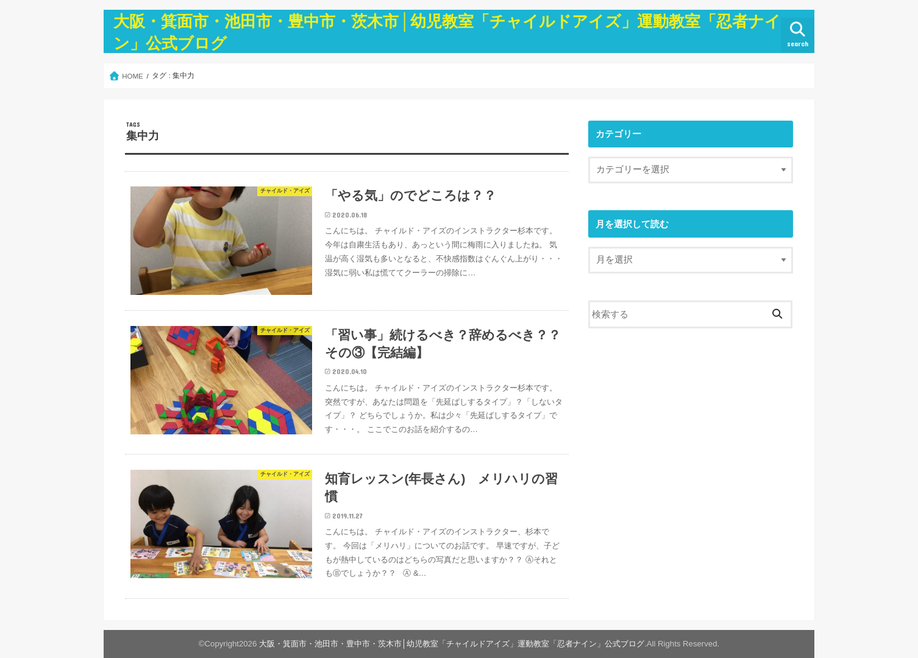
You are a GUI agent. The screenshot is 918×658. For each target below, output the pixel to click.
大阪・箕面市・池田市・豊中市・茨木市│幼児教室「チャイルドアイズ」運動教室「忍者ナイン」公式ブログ (451, 643)
